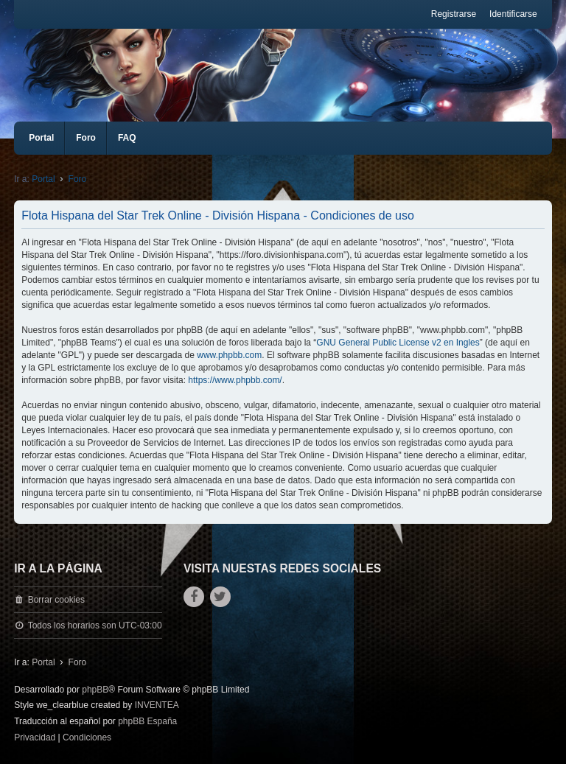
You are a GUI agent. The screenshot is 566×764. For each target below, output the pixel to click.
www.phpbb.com (229, 355)
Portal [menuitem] (41, 138)
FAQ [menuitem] (127, 138)
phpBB (95, 689)
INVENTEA (157, 705)
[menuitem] (34, 738)
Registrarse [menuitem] (453, 14)
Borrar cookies (56, 600)
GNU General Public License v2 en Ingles (397, 342)
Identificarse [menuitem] (513, 14)
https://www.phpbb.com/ (235, 380)
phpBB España (147, 721)
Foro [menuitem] (86, 138)
